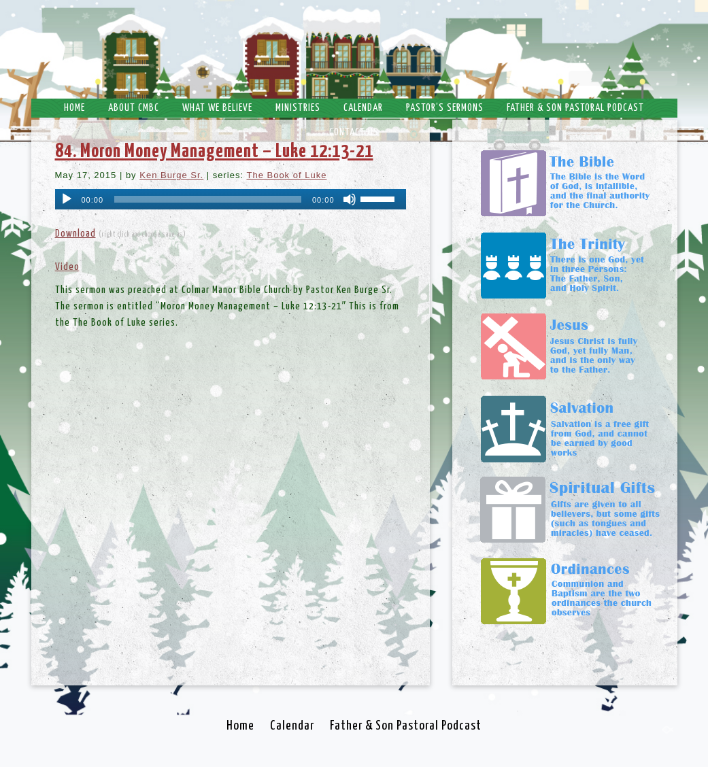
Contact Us (354, 132)
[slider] (207, 199)
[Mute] (349, 199)
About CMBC (133, 108)
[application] (230, 199)
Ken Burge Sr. (171, 175)
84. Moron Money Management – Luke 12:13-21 (214, 151)
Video (67, 267)
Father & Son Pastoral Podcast (575, 108)
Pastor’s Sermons (445, 108)
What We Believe (217, 108)
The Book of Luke (286, 175)
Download (75, 233)
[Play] (66, 199)
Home (74, 108)
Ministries (297, 108)
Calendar (363, 108)
